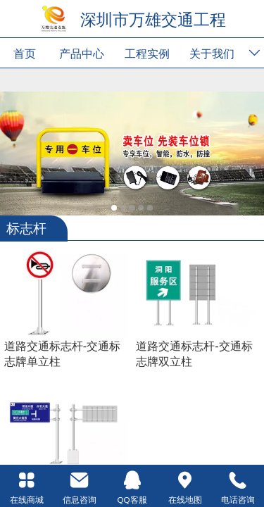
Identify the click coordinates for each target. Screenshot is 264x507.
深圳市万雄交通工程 (153, 20)
